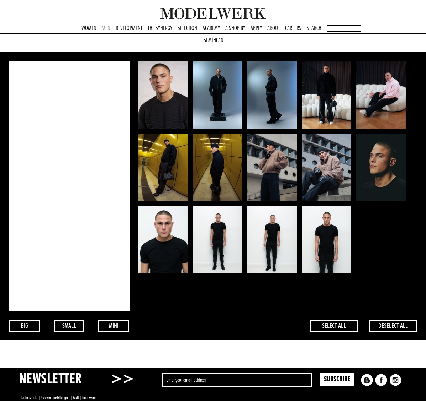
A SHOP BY (235, 28)
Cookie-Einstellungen (55, 397)
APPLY (256, 28)
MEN (106, 28)
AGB (76, 397)
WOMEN (88, 28)
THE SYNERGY (160, 28)
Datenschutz (29, 397)
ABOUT (273, 28)
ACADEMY (211, 28)
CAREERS (293, 28)
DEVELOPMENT (129, 28)
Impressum (89, 397)
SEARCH (314, 28)
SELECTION (187, 28)
